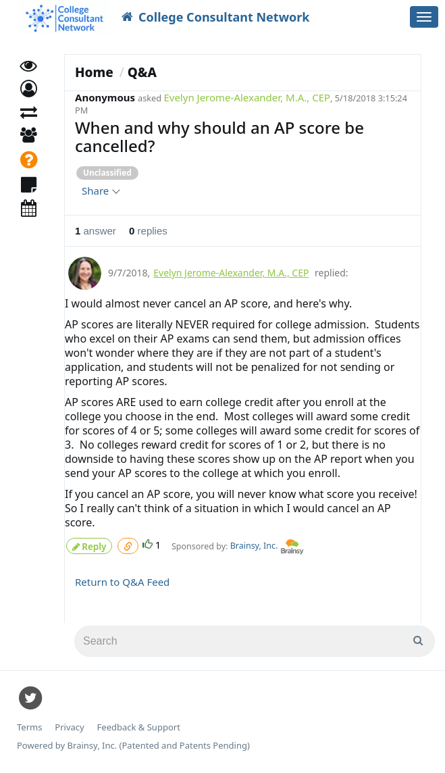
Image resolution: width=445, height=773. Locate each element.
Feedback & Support (138, 725)
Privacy (69, 725)
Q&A (142, 72)
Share (100, 190)
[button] (29, 99)
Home (94, 72)
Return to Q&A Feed (122, 580)
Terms (29, 725)
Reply (89, 544)
